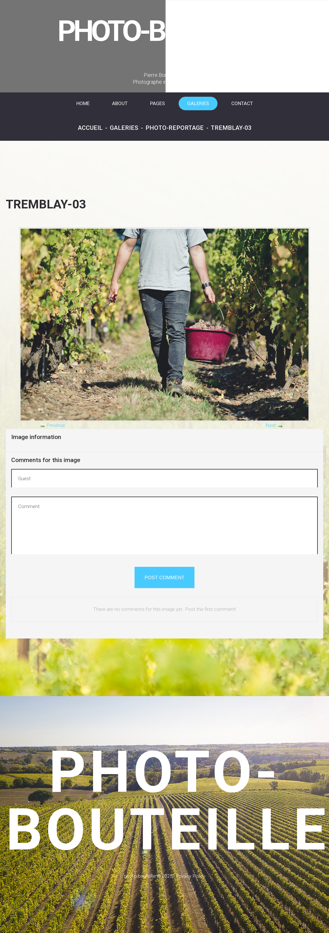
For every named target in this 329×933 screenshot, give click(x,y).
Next (271, 425)
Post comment (165, 577)
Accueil (90, 127)
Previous (56, 425)
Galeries (124, 127)
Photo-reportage (174, 127)
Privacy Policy (190, 876)
